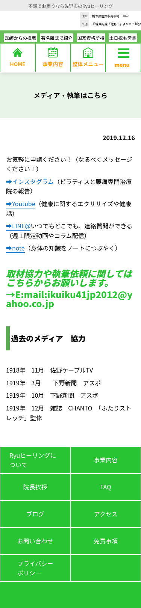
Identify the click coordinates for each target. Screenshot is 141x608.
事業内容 (106, 459)
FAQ (106, 486)
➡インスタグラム (30, 181)
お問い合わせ (35, 540)
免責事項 (106, 540)
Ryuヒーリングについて (32, 460)
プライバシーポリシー (35, 568)
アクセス (106, 513)
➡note (15, 247)
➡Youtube (20, 203)
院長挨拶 (35, 486)
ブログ (35, 513)
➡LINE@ (18, 225)
